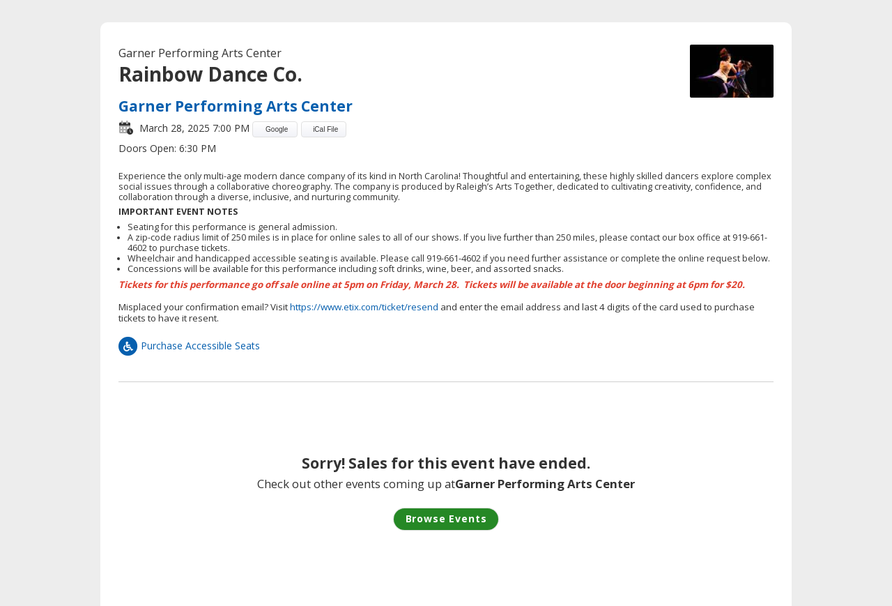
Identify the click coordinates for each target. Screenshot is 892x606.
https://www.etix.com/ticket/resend (364, 307)
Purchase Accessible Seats (189, 345)
